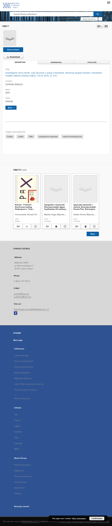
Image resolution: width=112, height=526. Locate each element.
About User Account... (23, 476)
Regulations (19, 470)
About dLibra (19, 487)
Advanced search (89, 19)
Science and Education (23, 361)
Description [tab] (20, 62)
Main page (18, 340)
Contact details (20, 482)
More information (79, 518)
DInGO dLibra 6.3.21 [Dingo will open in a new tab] (30, 521)
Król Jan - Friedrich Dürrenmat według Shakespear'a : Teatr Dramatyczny (24, 206)
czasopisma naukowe (48, 136)
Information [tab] (56, 62)
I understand (96, 518)
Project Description (22, 465)
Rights (16, 449)
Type (16, 437)
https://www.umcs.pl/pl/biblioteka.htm (31, 309)
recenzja (9, 101)
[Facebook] (15, 313)
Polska (10, 136)
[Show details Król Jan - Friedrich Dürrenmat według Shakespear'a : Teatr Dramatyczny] (35, 226)
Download (13, 57)
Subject (17, 426)
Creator (17, 420)
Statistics (18, 493)
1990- (31, 136)
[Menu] (108, 2)
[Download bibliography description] (18, 226)
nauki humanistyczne (72, 136)
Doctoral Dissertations (23, 367)
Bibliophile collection (23, 378)
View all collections (22, 398)
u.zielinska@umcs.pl (22, 296)
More (93, 234)
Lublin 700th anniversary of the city (29, 384)
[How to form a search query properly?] (100, 19)
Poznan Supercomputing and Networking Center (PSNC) (84, 521)
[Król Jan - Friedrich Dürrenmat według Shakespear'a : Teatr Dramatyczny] (26, 189)
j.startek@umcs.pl (21, 293)
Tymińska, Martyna (14, 84)
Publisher (18, 431)
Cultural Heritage (21, 355)
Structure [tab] (92, 62)
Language (18, 443)
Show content (13, 49)
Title (16, 414)
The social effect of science (25, 389)
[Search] (98, 14)
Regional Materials (22, 372)
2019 (7, 92)
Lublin (20, 136)
